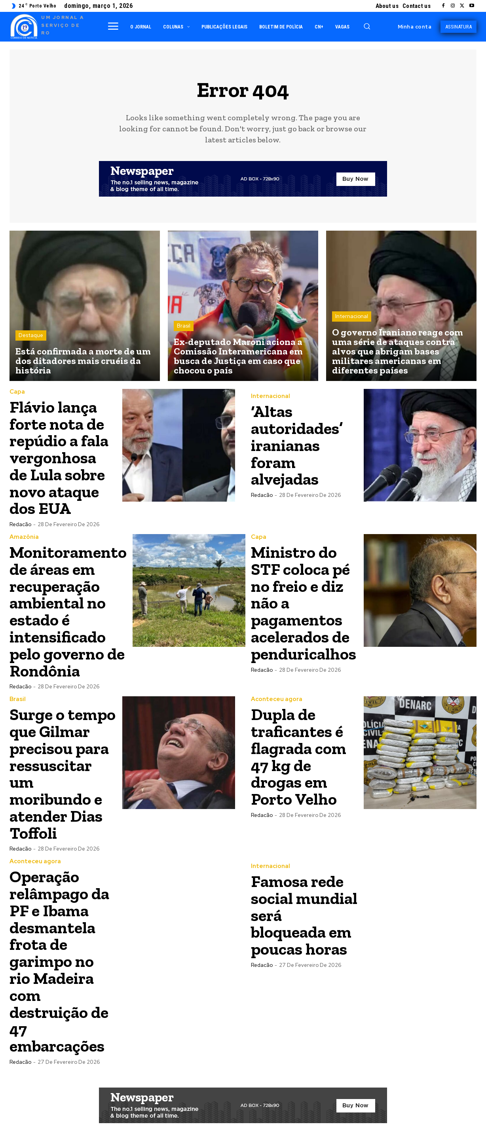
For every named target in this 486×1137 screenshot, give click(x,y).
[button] (366, 26)
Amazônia (24, 535)
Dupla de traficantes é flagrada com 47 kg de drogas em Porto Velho (298, 751)
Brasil (183, 325)
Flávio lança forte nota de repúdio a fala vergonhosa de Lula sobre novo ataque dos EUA (59, 457)
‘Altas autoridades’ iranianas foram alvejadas (297, 445)
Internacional (351, 316)
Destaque (31, 335)
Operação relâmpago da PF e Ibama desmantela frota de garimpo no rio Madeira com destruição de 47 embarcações (59, 953)
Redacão (20, 522)
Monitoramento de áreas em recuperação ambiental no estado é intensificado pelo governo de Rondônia (68, 608)
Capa (17, 392)
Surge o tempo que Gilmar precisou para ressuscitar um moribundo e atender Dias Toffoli (62, 768)
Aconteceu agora (276, 695)
